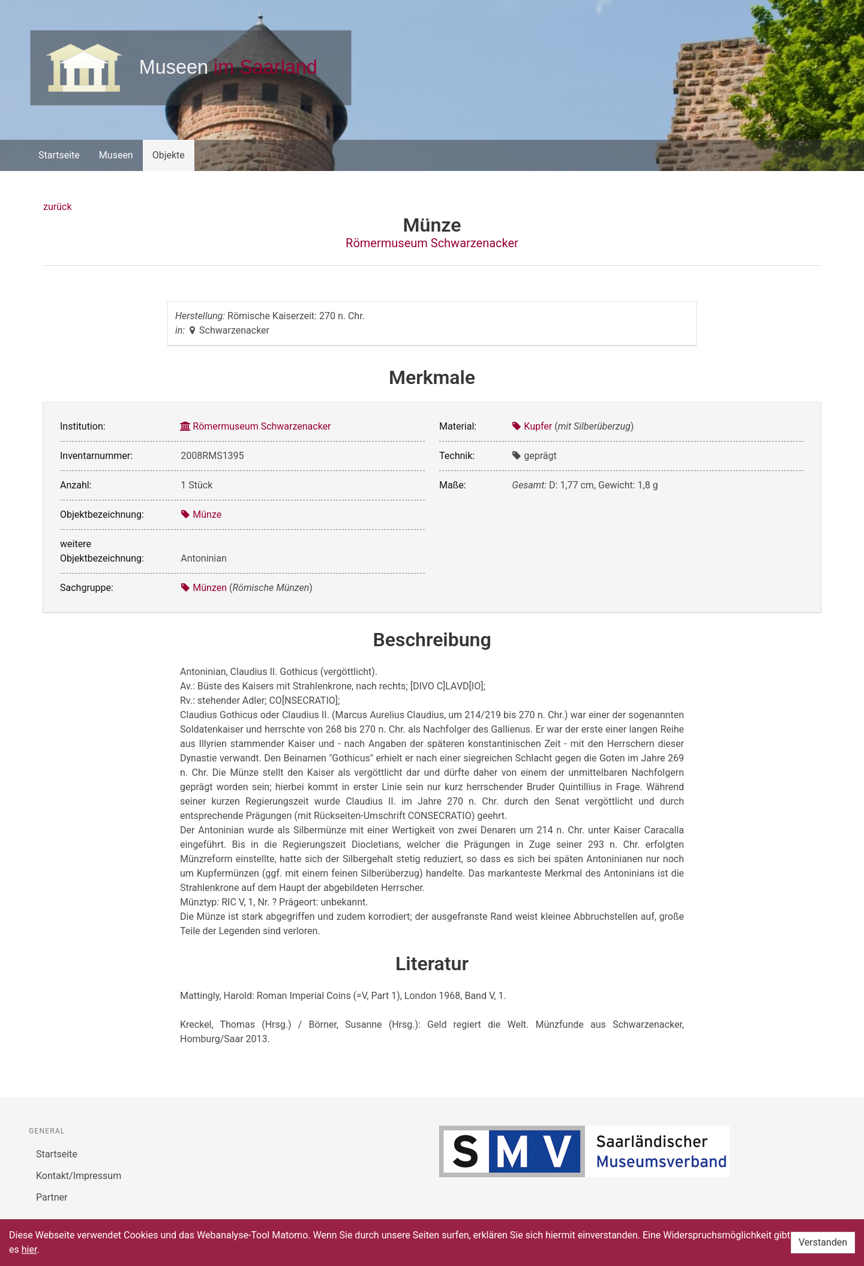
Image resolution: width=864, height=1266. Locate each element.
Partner (52, 1197)
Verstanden (823, 1242)
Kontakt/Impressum (78, 1175)
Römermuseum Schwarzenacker (432, 243)
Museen (116, 155)
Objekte (168, 155)
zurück (57, 206)
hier (29, 1249)
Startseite (59, 155)
